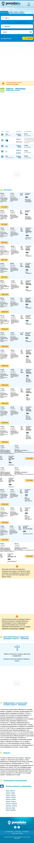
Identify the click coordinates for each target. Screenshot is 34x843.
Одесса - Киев (10, 793)
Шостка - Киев (10, 808)
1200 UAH (5, 504)
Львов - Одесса (11, 795)
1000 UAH (5, 294)
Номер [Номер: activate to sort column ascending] (7, 131)
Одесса (18, 134)
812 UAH (4, 207)
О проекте (17, 831)
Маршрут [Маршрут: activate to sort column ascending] (18, 131)
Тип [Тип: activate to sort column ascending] (2, 131)
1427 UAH (5, 540)
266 (6, 146)
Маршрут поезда (4, 12)
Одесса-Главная (27, 135)
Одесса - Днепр (11, 799)
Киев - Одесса (10, 791)
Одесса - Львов (11, 797)
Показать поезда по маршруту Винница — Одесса (17, 660)
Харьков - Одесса (11, 806)
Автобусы (21, 12)
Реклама (25, 831)
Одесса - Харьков (11, 803)
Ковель (18, 153)
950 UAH (4, 242)
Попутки (16, 12)
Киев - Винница (11, 810)
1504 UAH (29, 556)
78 (6, 151)
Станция (11, 12)
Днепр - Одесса (11, 801)
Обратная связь (17, 833)
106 (6, 156)
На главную (9, 831)
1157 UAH (29, 458)
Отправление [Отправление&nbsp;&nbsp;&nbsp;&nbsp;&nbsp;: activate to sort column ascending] (28, 131)
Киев (19, 135)
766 (6, 134)
